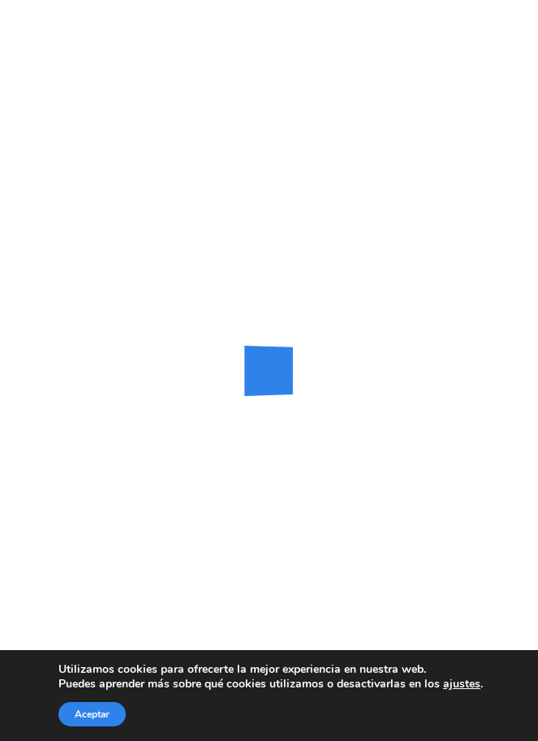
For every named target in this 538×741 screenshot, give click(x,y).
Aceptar (92, 714)
